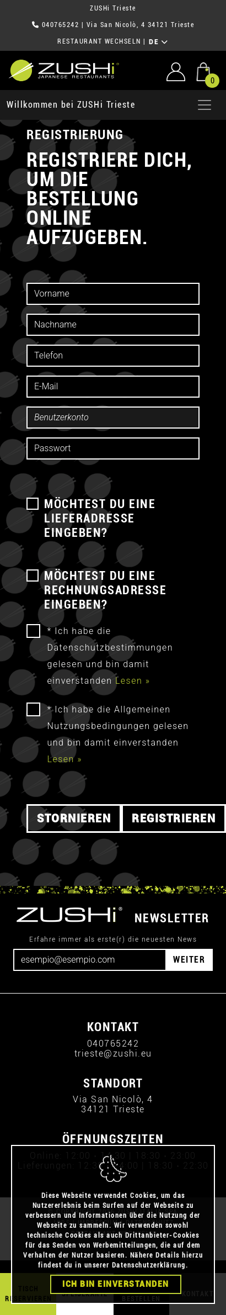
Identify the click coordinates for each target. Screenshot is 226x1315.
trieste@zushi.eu (113, 1053)
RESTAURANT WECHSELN (99, 41)
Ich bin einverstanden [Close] (115, 1284)
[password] (113, 448)
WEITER (189, 959)
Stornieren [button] (74, 818)
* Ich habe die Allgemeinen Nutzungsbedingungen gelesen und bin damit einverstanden (118, 734)
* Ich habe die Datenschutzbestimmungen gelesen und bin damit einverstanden (110, 656)
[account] (113, 417)
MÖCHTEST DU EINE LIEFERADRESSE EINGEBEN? (99, 518)
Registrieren (174, 818)
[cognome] (113, 325)
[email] (113, 387)
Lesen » (132, 680)
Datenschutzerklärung (149, 1265)
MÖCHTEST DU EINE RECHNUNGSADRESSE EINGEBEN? (105, 590)
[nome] (113, 294)
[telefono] (113, 356)
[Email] (89, 960)
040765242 (60, 25)
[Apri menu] (204, 104)
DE (158, 42)
